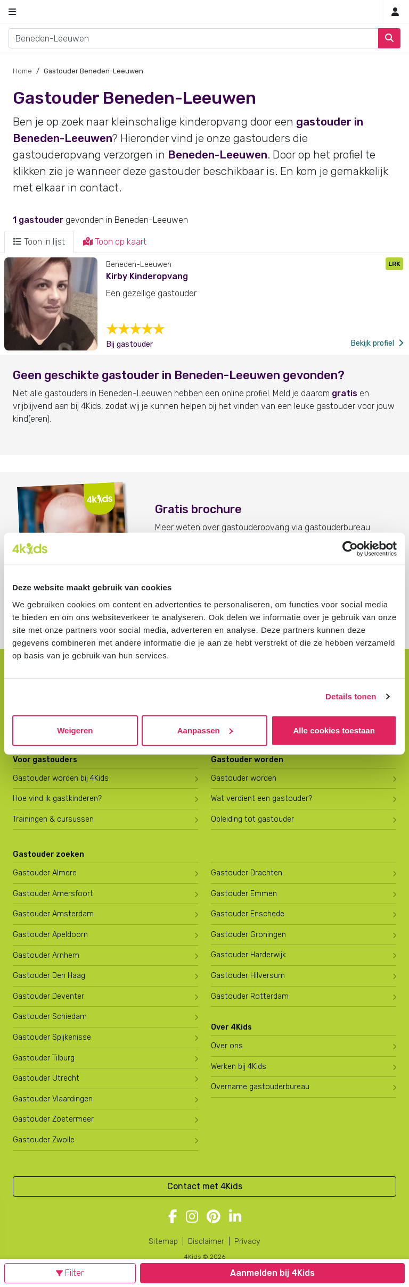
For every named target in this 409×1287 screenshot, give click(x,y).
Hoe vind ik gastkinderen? (57, 798)
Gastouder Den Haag (49, 975)
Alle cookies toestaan (333, 729)
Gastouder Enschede (247, 913)
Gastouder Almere (45, 873)
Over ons (227, 1045)
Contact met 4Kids (204, 1186)
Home (22, 71)
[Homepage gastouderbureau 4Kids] (204, 12)
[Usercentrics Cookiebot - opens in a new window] (350, 549)
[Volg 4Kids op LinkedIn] (235, 1217)
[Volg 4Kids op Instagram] (192, 1217)
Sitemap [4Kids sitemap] (163, 1241)
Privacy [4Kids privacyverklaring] (247, 1241)
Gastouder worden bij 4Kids (61, 778)
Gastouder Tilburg (44, 1058)
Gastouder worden (243, 778)
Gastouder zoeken (48, 854)
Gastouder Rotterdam (250, 996)
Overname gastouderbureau (260, 1086)
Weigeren (75, 729)
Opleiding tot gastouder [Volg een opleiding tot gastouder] (252, 819)
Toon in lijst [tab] (39, 242)
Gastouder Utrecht (46, 1078)
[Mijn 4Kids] (395, 12)
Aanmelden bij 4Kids (272, 1273)
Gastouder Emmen (244, 893)
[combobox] (194, 38)
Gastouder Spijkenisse (52, 1037)
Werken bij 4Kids (238, 1066)
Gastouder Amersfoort (53, 893)
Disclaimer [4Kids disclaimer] (206, 1241)
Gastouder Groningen (248, 934)
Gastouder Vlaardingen (53, 1099)
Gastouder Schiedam (50, 1016)
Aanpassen (205, 729)
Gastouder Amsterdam (53, 913)
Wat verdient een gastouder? (261, 798)
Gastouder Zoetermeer (53, 1119)
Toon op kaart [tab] (114, 242)
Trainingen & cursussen (53, 819)
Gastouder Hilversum (248, 975)
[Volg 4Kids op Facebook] (172, 1217)
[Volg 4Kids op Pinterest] (213, 1217)
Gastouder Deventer (48, 996)
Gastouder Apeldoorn (50, 934)
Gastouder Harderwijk (248, 954)
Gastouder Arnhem (46, 955)
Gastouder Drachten (246, 873)
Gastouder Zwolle (44, 1139)
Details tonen (350, 696)
